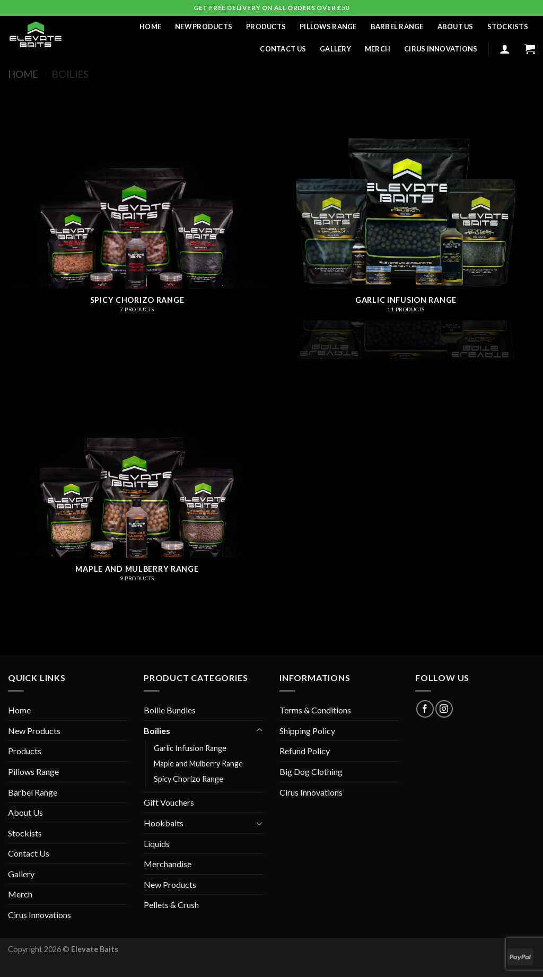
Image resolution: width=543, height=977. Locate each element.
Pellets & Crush (171, 905)
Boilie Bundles (170, 710)
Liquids (157, 844)
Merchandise (167, 864)
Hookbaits (163, 823)
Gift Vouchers (169, 802)
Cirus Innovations (440, 49)
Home (150, 26)
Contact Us (283, 49)
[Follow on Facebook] (425, 709)
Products (266, 26)
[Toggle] (259, 730)
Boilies (157, 731)
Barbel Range (397, 26)
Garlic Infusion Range (190, 748)
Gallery (335, 49)
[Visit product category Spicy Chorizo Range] (137, 230)
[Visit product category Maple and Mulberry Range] (137, 499)
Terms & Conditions (315, 710)
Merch (377, 49)
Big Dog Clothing (311, 771)
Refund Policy (304, 751)
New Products (203, 26)
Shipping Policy (307, 731)
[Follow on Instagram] (444, 709)
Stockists (507, 26)
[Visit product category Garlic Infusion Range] (406, 230)
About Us (455, 26)
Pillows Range (328, 26)
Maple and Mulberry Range (198, 763)
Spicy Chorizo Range (188, 778)
